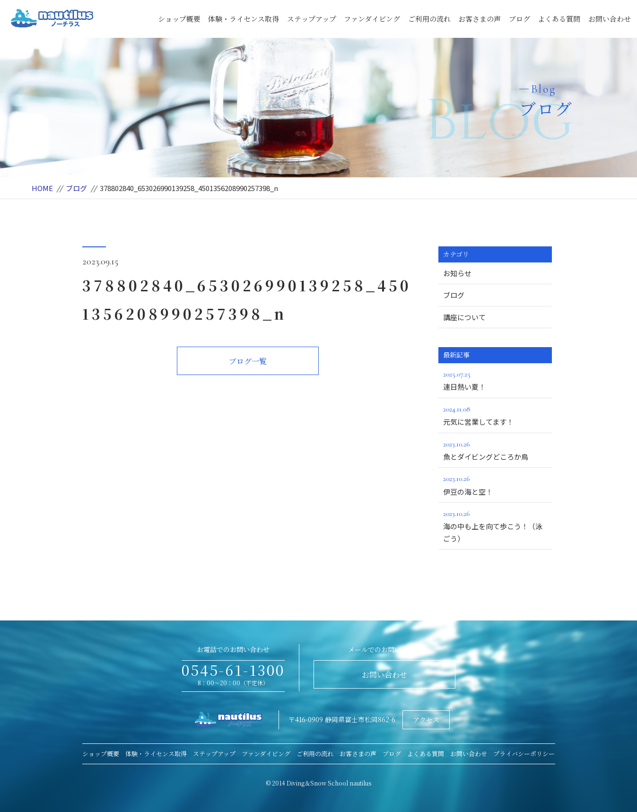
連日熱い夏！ (495, 380)
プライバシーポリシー (524, 753)
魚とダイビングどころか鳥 (495, 450)
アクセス (426, 720)
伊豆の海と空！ (495, 484)
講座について (464, 317)
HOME (42, 188)
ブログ (519, 19)
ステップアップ (311, 19)
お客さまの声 (479, 19)
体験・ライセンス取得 (243, 19)
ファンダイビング (372, 19)
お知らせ (457, 273)
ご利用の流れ (429, 19)
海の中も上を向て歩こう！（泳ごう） (495, 525)
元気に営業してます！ (495, 415)
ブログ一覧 (248, 361)
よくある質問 (559, 19)
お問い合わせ (609, 19)
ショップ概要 (179, 19)
